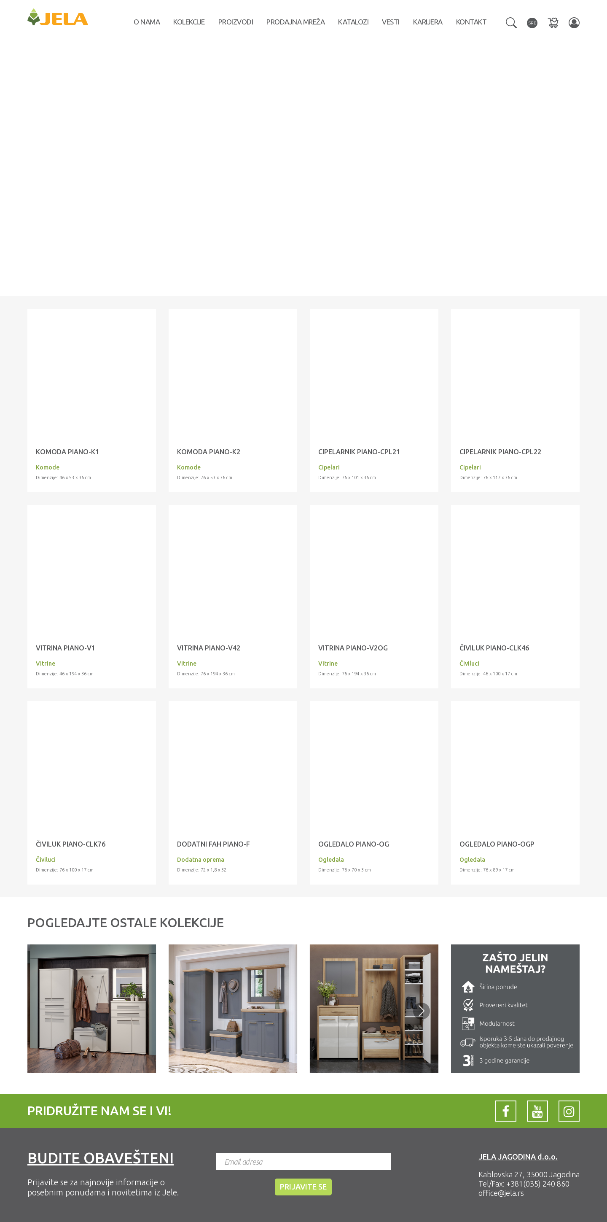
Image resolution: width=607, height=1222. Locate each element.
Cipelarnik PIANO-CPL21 (359, 452)
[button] (511, 22)
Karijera (428, 22)
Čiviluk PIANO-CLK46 (494, 648)
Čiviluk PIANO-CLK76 (70, 844)
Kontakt (471, 22)
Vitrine (45, 663)
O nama (147, 22)
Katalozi (353, 22)
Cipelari (329, 467)
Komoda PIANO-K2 (208, 452)
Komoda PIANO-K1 (67, 452)
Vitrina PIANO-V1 (65, 648)
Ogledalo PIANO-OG (353, 844)
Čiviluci (469, 663)
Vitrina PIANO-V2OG (353, 648)
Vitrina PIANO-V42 (208, 648)
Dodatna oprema (200, 859)
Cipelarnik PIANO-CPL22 (500, 452)
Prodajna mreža (295, 22)
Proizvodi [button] (235, 22)
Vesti (391, 22)
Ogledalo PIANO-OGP (496, 844)
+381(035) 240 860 (537, 1183)
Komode (47, 467)
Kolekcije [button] (189, 22)
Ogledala (331, 859)
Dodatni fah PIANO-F (213, 844)
